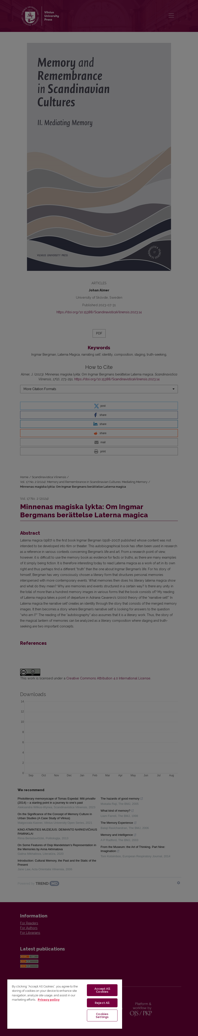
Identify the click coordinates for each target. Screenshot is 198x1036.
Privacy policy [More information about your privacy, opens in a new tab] (48, 999)
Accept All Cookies (102, 990)
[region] (64, 1004)
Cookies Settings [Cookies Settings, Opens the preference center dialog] (102, 1015)
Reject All (102, 1003)
